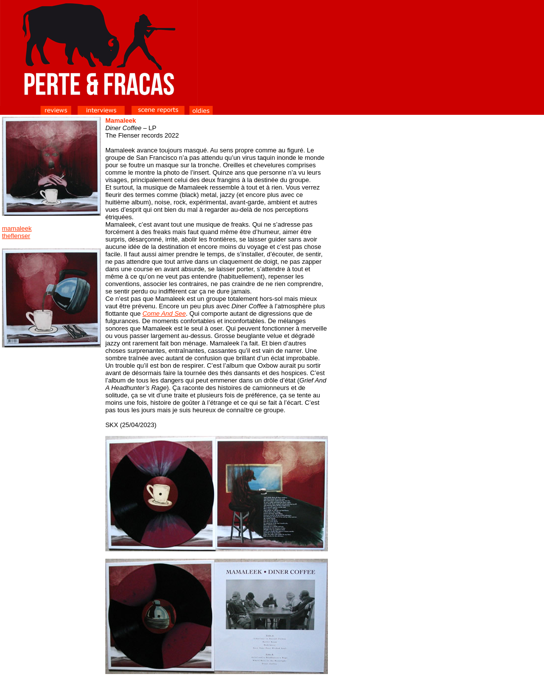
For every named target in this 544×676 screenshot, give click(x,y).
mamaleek (17, 228)
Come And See (164, 313)
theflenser (16, 236)
